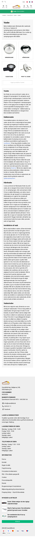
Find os (4, 459)
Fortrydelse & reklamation (9, 471)
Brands (4, 483)
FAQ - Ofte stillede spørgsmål (10, 474)
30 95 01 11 (5, 1)
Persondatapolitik (7, 480)
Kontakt (4, 462)
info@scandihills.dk (2, 1)
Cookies (4, 477)
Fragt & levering (6, 468)
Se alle (17, 521)
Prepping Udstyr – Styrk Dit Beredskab (13, 492)
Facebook (6, 409)
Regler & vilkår (6, 465)
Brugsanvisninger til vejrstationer (11, 486)
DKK (24, 1)
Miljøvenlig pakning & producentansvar (13, 489)
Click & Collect (17, 11)
